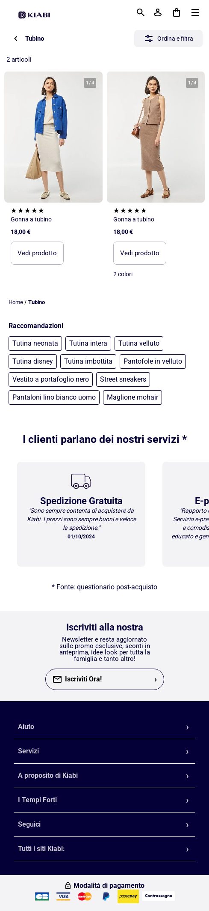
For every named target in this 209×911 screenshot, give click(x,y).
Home (16, 302)
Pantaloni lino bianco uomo (54, 397)
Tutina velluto (138, 343)
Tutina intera (88, 343)
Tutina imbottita (88, 361)
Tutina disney (32, 361)
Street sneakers (123, 379)
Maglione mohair (132, 397)
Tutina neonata (35, 343)
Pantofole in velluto (153, 361)
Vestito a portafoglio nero (50, 379)
